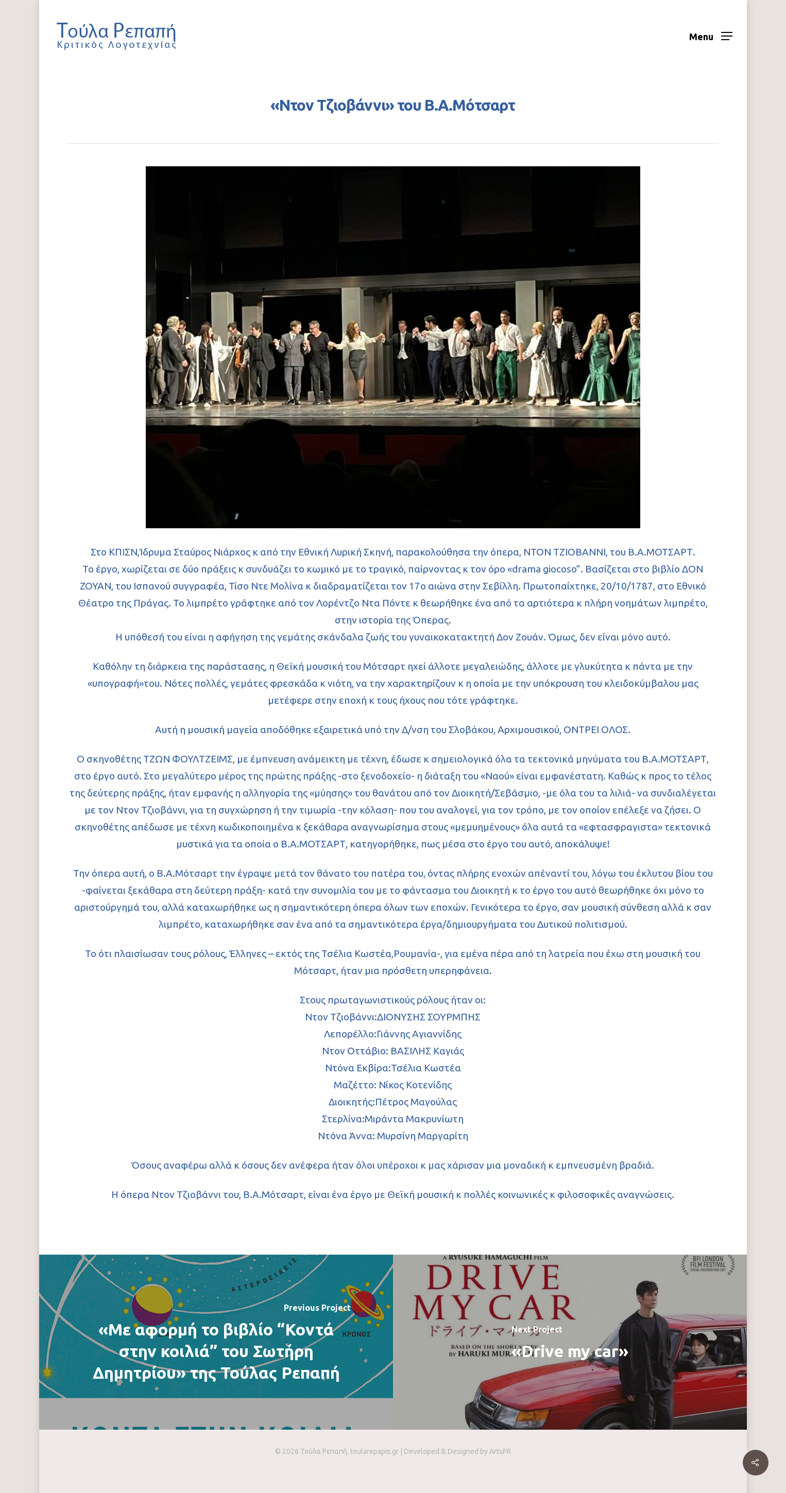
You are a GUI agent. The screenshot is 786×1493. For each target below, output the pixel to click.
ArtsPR (500, 1451)
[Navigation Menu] (710, 36)
